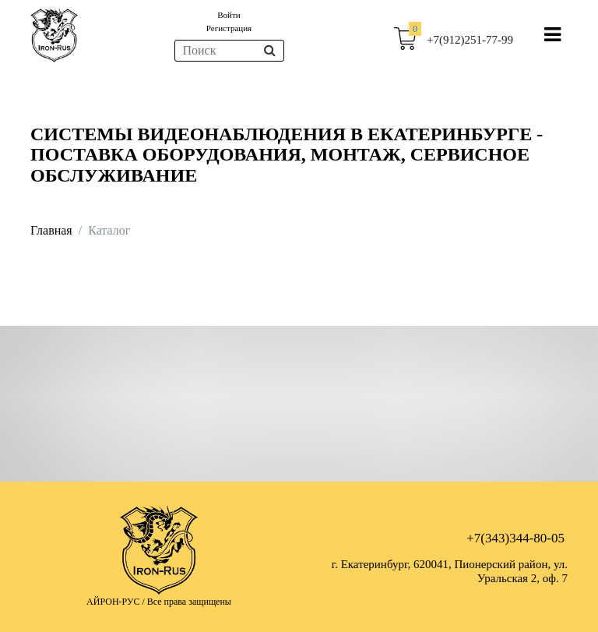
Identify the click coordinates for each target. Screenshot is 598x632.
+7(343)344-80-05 (515, 538)
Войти (228, 14)
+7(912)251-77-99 (470, 40)
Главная (51, 230)
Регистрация (229, 28)
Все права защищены (189, 601)
